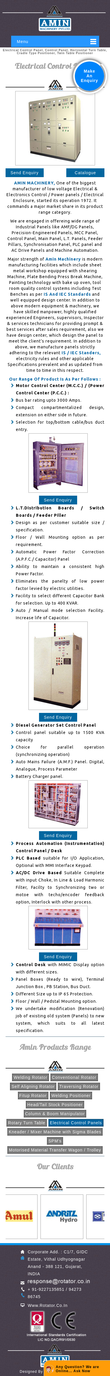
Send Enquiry (25, 172)
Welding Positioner (71, 1095)
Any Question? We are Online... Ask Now (77, 1369)
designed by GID (35, 1372)
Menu (22, 41)
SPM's (55, 1141)
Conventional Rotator (74, 1077)
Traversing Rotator (78, 1086)
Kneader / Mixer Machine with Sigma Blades (55, 1131)
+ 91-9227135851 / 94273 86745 (55, 1293)
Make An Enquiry (89, 76)
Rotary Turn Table (26, 1122)
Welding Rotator (30, 1077)
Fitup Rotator (33, 1095)
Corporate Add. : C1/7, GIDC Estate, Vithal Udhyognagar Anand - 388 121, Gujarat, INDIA (58, 1263)
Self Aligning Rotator (33, 1086)
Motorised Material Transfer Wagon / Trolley (55, 1150)
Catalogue (85, 172)
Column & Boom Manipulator (55, 1113)
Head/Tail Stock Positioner (55, 1104)
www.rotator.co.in (47, 1305)
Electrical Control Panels (76, 1122)
